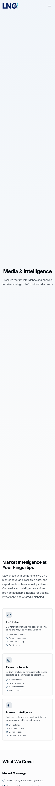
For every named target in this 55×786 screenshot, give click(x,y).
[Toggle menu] (50, 6)
